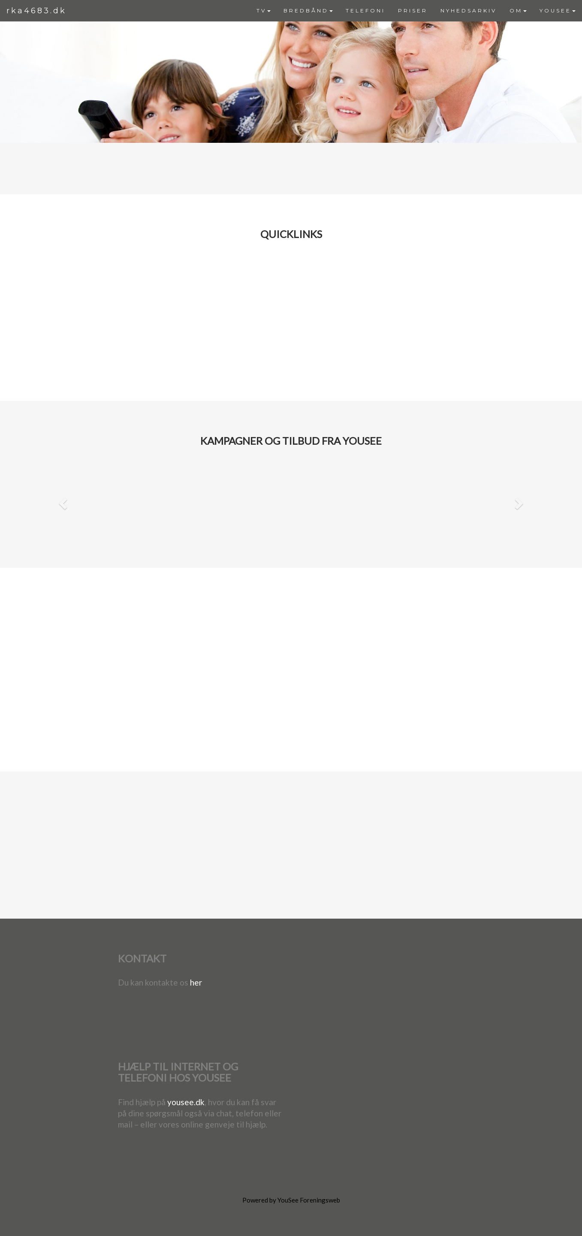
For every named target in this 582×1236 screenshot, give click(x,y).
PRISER (413, 10)
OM (518, 10)
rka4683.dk (36, 10)
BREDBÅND (308, 10)
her (196, 982)
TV (263, 10)
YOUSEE (558, 10)
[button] (62, 501)
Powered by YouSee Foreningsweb (291, 1200)
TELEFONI (365, 10)
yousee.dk (186, 1102)
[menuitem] (263, 10)
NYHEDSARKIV (468, 10)
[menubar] (416, 10)
